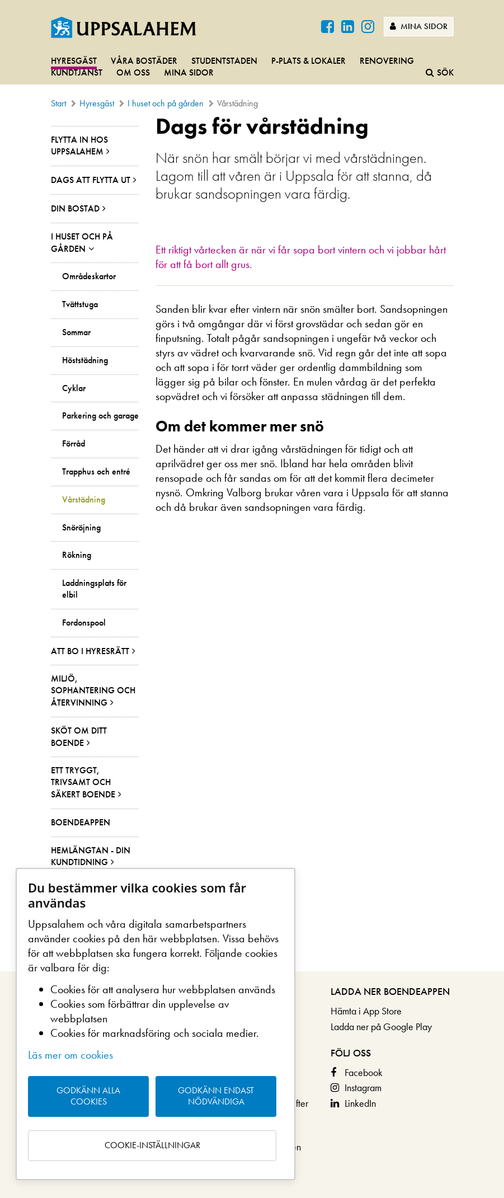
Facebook (364, 1072)
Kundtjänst (76, 72)
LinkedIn (360, 1103)
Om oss (133, 72)
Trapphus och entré (96, 471)
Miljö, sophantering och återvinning (93, 690)
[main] (252, 543)
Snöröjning (81, 527)
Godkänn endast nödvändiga (216, 1096)
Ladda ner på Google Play (381, 1026)
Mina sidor (419, 26)
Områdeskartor (89, 276)
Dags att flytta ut (90, 180)
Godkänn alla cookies (88, 1096)
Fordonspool (84, 622)
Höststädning (85, 360)
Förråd (73, 443)
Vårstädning (83, 499)
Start (58, 103)
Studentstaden (224, 61)
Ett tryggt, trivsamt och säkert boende (83, 782)
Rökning (76, 555)
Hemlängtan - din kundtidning (90, 856)
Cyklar (74, 388)
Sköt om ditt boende (79, 737)
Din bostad (75, 208)
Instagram (363, 1087)
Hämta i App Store (366, 1010)
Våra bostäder (144, 61)
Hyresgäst (74, 61)
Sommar (76, 332)
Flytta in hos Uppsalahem (79, 146)
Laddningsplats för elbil (94, 588)
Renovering (387, 61)
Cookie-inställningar (152, 1145)
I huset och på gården (166, 103)
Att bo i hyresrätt (90, 651)
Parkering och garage (100, 415)
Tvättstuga (80, 304)
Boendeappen (80, 822)
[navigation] (252, 67)
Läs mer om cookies (70, 1054)
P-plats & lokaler (308, 61)
